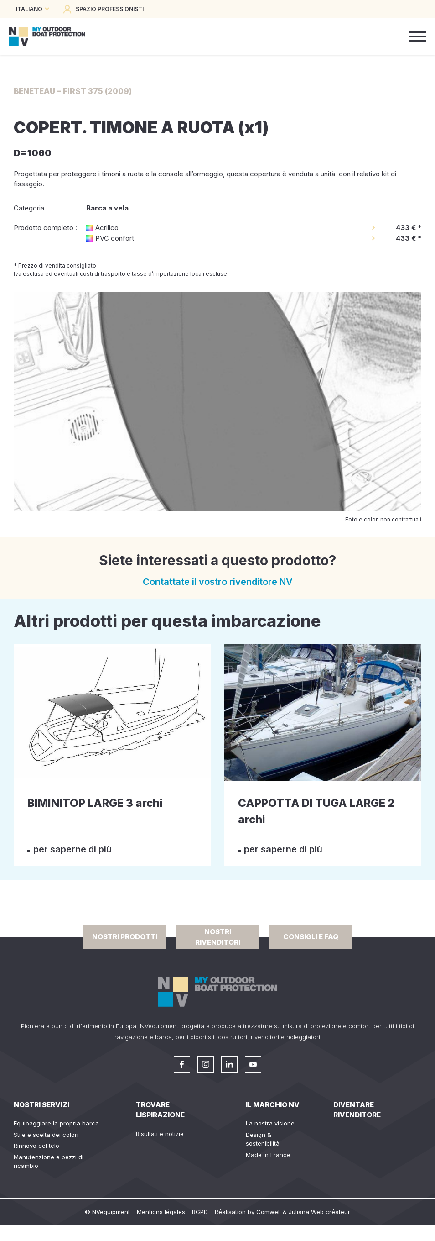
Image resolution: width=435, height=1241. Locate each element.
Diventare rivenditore (357, 1110)
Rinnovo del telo (36, 1145)
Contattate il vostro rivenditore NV (218, 581)
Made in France (268, 1154)
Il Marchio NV (273, 1104)
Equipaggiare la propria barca (56, 1123)
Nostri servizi (41, 1104)
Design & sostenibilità (263, 1139)
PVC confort (114, 238)
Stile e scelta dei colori (46, 1134)
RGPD (200, 1211)
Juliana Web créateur (319, 1211)
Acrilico (107, 227)
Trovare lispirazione (160, 1110)
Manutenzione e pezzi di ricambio (48, 1161)
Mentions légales (161, 1211)
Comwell (268, 1211)
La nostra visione (270, 1123)
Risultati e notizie (160, 1133)
